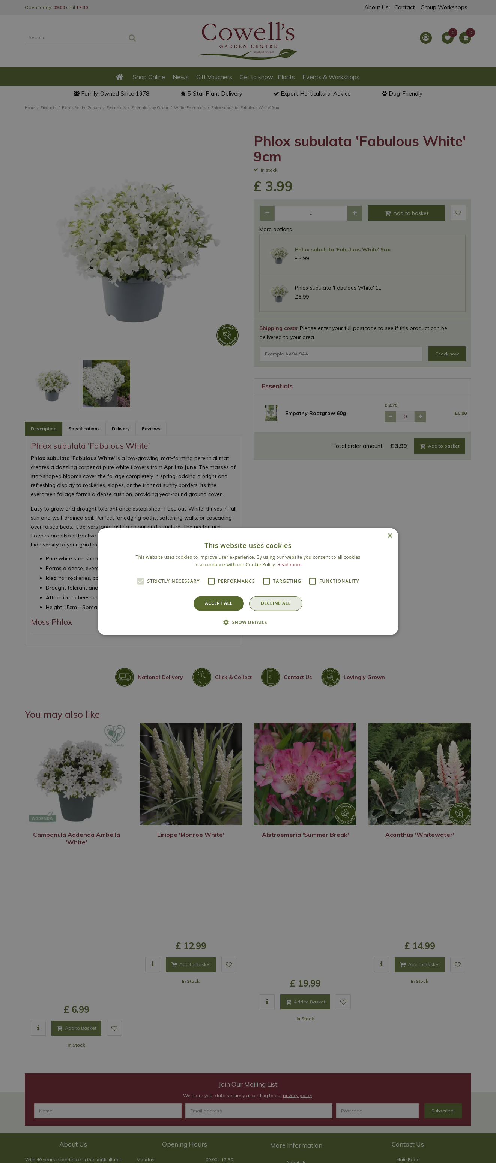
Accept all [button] (219, 603)
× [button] (389, 536)
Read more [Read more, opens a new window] (290, 564)
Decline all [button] (276, 603)
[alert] (248, 581)
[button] (248, 622)
